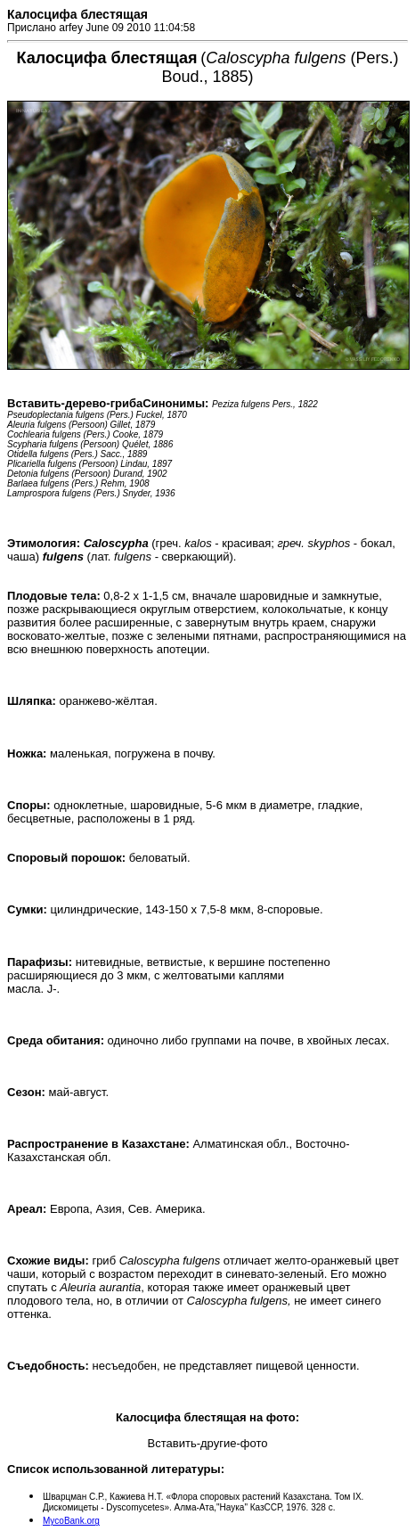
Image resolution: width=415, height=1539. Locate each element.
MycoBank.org (71, 1521)
